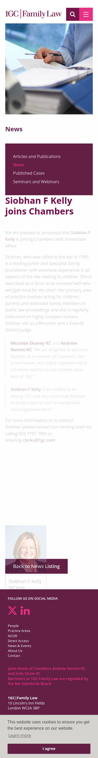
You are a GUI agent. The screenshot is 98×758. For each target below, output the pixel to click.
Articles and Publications (37, 159)
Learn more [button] (19, 735)
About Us (15, 650)
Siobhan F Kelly (25, 389)
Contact (14, 655)
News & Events (19, 645)
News (18, 167)
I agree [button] (49, 748)
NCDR (12, 635)
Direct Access (18, 640)
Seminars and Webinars (36, 184)
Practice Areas (19, 630)
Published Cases (29, 176)
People (13, 625)
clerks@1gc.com (39, 440)
